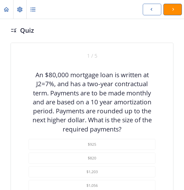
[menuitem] (19, 9)
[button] (6, 9)
